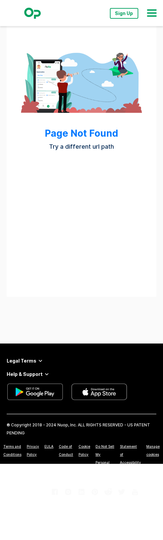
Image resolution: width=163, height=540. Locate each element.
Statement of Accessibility (130, 454)
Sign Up (124, 13)
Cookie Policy (84, 450)
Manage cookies (153, 450)
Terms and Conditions (12, 450)
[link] (55, 492)
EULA (48, 446)
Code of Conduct (66, 450)
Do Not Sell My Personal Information (105, 458)
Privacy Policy (33, 450)
